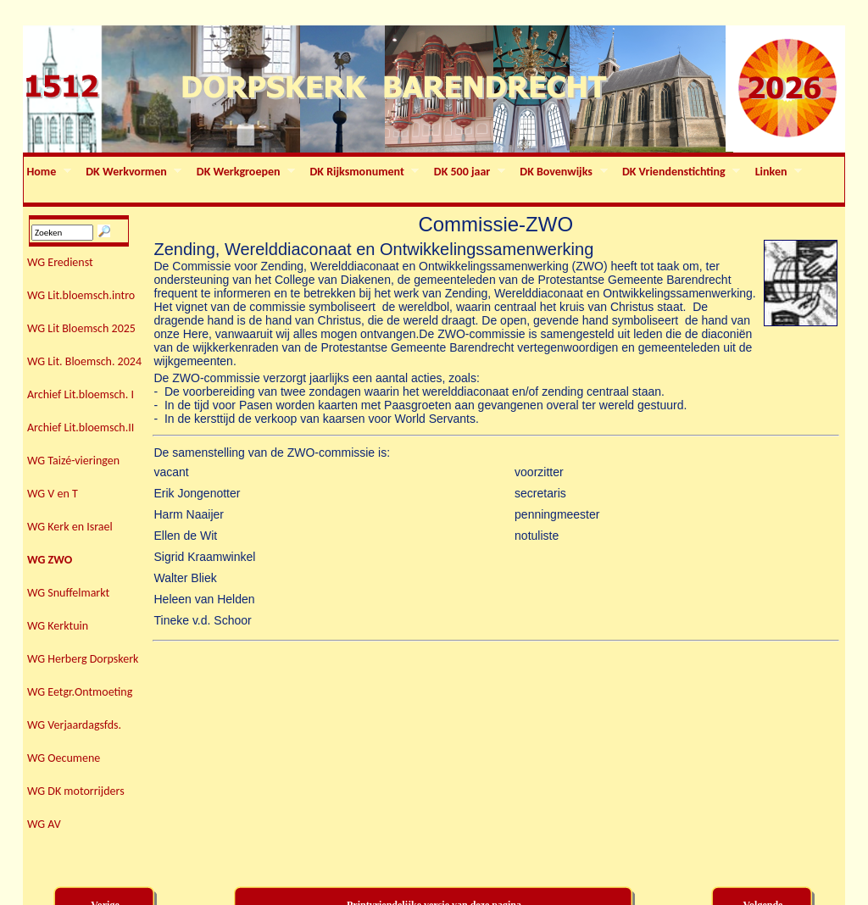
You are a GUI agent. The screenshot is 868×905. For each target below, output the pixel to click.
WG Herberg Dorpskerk (82, 659)
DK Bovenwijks (562, 172)
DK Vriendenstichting (679, 172)
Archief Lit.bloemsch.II (80, 427)
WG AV (44, 824)
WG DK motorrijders (76, 791)
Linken (777, 172)
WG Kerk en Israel (70, 526)
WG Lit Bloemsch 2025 (81, 328)
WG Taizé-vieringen (73, 460)
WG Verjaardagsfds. (74, 725)
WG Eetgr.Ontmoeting (79, 692)
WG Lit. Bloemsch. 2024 (84, 361)
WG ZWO (49, 559)
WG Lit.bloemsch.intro (81, 295)
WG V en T (52, 493)
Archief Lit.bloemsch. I (80, 394)
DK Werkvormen (132, 172)
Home (47, 172)
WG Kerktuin (57, 626)
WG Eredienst (60, 262)
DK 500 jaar (468, 172)
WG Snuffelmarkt (68, 593)
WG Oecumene (63, 758)
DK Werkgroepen (244, 172)
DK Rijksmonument (363, 172)
